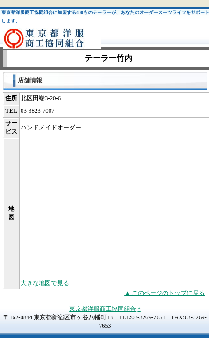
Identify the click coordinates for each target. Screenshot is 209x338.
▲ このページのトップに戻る (164, 293)
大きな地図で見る (45, 283)
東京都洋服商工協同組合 (102, 309)
